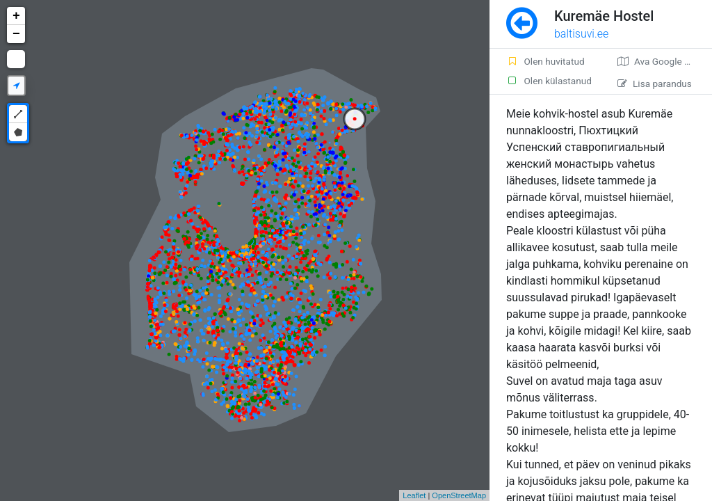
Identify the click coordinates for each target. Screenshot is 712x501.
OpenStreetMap (459, 495)
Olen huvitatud (545, 61)
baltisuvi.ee (581, 33)
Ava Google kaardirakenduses (664, 61)
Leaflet (414, 495)
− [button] (16, 34)
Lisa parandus (654, 83)
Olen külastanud (549, 80)
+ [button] (16, 16)
